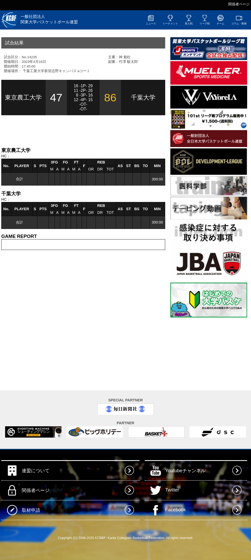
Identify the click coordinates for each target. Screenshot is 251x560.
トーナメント (170, 20)
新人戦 (189, 20)
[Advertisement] (61, 130)
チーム (220, 20)
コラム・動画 (239, 20)
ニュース (151, 20)
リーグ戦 (205, 20)
